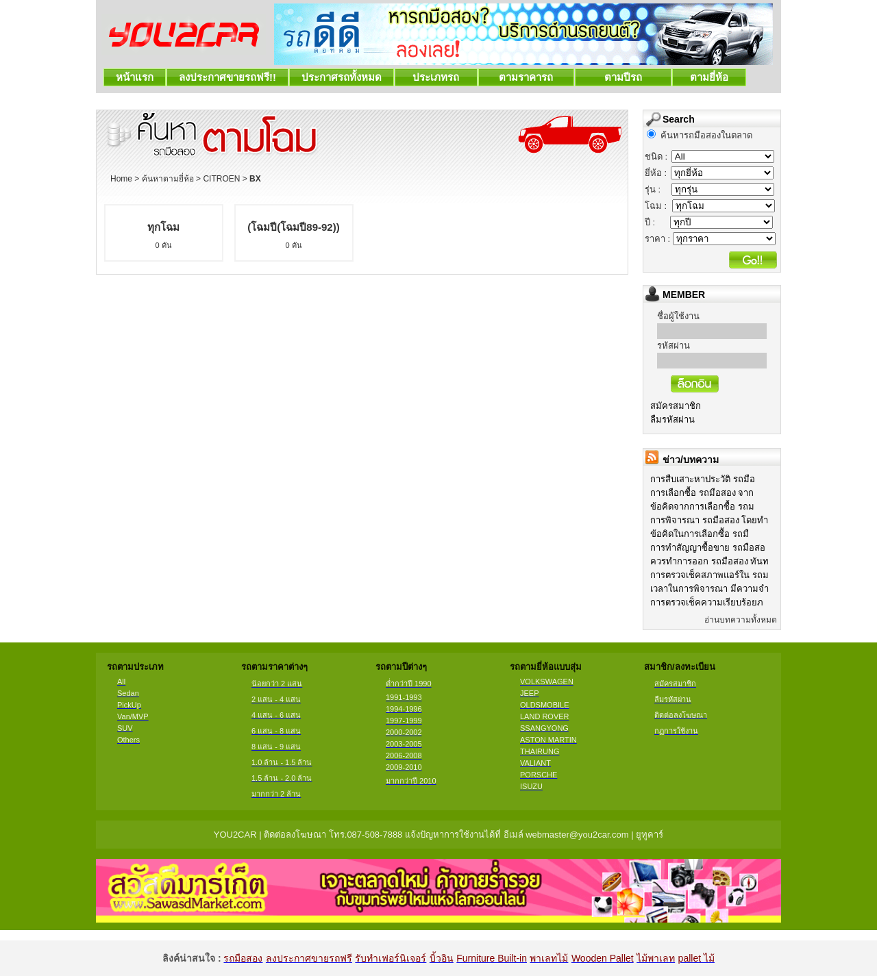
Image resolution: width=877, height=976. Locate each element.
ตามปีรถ (623, 77)
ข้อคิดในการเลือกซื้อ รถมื (699, 534)
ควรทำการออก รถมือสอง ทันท (709, 561)
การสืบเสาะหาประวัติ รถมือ (702, 479)
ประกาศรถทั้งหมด (341, 77)
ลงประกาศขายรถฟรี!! (227, 77)
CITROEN (221, 179)
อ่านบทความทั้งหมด (740, 620)
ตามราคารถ (526, 77)
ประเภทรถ (436, 77)
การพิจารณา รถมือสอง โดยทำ (709, 520)
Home (121, 179)
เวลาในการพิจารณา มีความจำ (709, 589)
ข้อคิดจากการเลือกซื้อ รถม (702, 506)
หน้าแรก (134, 77)
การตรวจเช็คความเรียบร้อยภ (706, 602)
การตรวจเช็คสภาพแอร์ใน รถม (709, 575)
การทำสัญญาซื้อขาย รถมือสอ (707, 547)
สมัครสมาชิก (675, 406)
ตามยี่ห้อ (709, 77)
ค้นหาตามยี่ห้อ (168, 179)
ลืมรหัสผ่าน (672, 419)
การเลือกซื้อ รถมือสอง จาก (702, 493)
